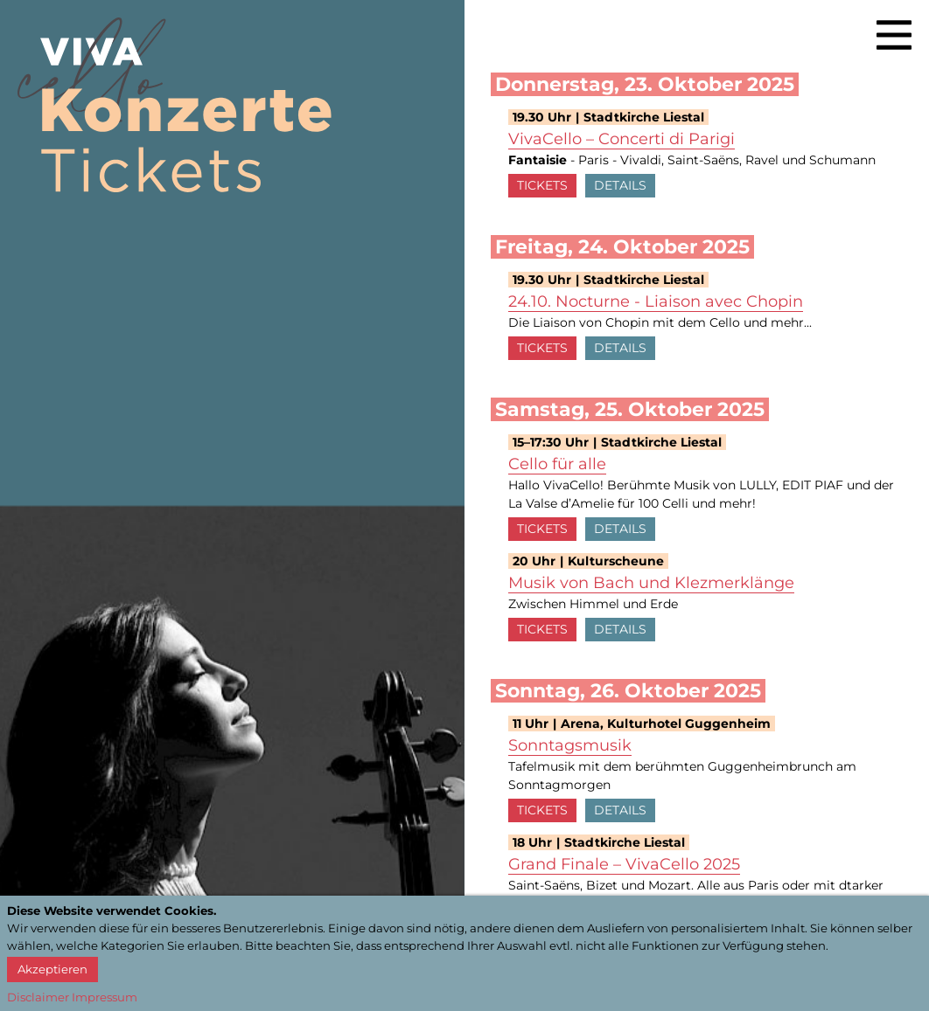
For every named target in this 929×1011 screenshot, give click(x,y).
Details (620, 185)
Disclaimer (38, 997)
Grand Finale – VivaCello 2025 (624, 864)
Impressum (104, 997)
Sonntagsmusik (570, 745)
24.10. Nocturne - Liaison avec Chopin (655, 301)
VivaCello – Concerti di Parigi (621, 139)
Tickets (542, 185)
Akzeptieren (52, 969)
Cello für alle (557, 464)
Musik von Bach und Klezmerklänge (651, 582)
